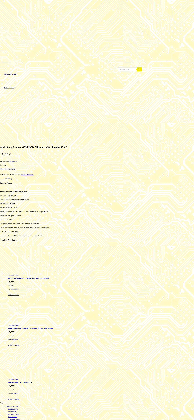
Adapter (10, 395)
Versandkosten (13, 124)
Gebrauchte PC (12, 380)
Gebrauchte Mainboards (15, 388)
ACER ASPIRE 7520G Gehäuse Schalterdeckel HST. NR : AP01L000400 (30, 291)
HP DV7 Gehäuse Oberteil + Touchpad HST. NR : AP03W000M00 (28, 241)
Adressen (11, 416)
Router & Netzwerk (13, 400)
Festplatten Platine (13, 377)
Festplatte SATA (13, 372)
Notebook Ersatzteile (27, 138)
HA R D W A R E (9, 393)
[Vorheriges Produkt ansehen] (4, 74)
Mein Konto (7, 411)
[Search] (142, 69)
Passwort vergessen (13, 419)
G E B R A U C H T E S (11, 370)
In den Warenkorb (8, 132)
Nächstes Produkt (9, 88)
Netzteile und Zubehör (14, 385)
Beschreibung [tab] (8, 142)
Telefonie (11, 406)
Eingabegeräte (12, 398)
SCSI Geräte (11, 390)
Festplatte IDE (12, 375)
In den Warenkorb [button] (13, 258)
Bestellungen (12, 413)
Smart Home (11, 403)
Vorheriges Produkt (10, 74)
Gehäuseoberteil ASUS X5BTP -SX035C (20, 345)
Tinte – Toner (8, 408)
